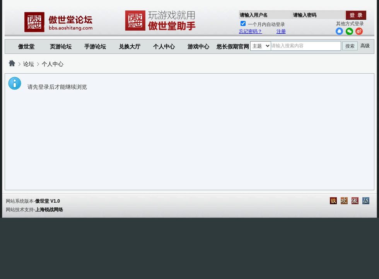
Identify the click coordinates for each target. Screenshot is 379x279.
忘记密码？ (250, 31)
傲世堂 (26, 46)
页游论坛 (61, 46)
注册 (281, 31)
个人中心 (52, 64)
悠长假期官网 (233, 46)
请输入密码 (304, 15)
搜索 (350, 46)
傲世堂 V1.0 (47, 201)
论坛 (28, 64)
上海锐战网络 (49, 209)
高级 (365, 45)
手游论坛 (95, 46)
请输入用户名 (254, 15)
